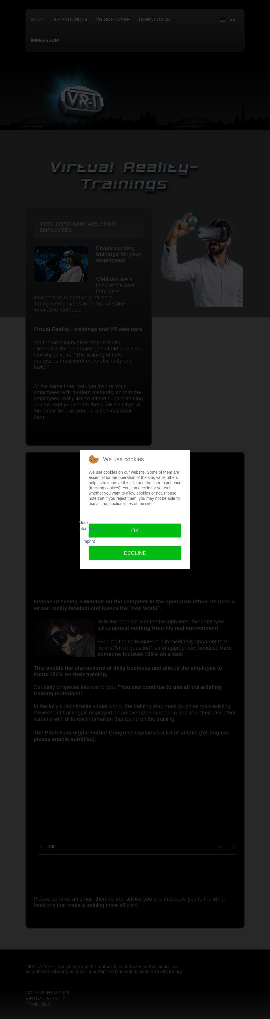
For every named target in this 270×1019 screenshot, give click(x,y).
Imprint (89, 541)
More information (88, 525)
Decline (135, 553)
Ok (135, 530)
